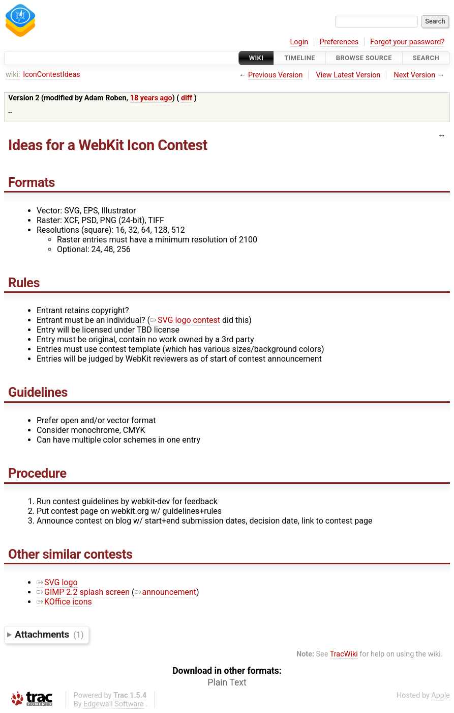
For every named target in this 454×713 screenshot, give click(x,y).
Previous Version (275, 75)
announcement (166, 592)
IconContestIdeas (51, 74)
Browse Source (364, 58)
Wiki (256, 58)
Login (299, 42)
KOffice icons (64, 602)
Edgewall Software (113, 704)
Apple (440, 695)
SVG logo (57, 582)
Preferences (339, 42)
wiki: (13, 74)
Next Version (414, 75)
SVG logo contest (185, 320)
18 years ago (151, 98)
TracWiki (344, 654)
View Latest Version (348, 75)
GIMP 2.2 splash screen (83, 592)
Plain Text (226, 682)
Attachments (49, 634)
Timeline (299, 58)
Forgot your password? (407, 42)
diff (186, 98)
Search (426, 58)
